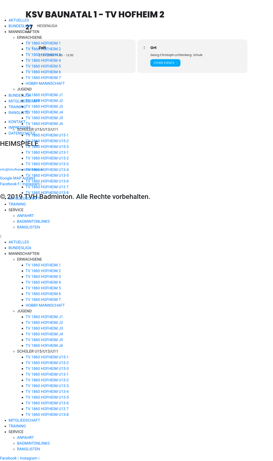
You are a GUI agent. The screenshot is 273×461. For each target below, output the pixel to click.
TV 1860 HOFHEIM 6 (43, 72)
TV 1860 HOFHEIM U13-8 (47, 192)
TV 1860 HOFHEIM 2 (43, 49)
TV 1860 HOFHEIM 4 (43, 60)
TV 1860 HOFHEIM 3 (43, 54)
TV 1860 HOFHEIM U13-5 (47, 175)
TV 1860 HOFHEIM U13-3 (47, 164)
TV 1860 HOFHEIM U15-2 (47, 141)
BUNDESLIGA (20, 26)
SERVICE (16, 210)
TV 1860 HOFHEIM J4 (44, 112)
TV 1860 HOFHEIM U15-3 (47, 146)
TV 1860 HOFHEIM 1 (43, 43)
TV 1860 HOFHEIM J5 (44, 118)
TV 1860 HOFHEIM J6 (44, 123)
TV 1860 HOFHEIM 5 (43, 66)
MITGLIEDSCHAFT (24, 198)
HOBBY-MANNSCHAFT (45, 83)
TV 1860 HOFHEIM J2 (44, 100)
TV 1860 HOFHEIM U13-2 (47, 158)
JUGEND (24, 89)
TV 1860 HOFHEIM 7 (43, 77)
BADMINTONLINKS (33, 221)
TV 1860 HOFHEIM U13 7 (47, 187)
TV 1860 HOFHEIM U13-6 (47, 181)
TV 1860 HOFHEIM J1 (44, 95)
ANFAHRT (25, 215)
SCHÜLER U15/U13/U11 (37, 129)
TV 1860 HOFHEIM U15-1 (47, 135)
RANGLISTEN (28, 227)
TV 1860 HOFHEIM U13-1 (47, 152)
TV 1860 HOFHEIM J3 (44, 106)
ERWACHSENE (29, 37)
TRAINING (17, 204)
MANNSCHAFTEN (24, 31)
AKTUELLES (19, 20)
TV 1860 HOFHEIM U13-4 (47, 169)
